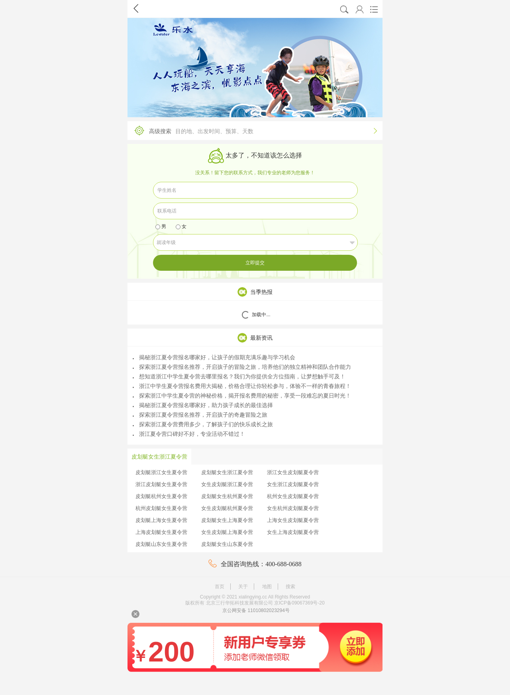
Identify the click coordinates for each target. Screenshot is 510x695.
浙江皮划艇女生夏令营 (161, 484)
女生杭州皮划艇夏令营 (293, 508)
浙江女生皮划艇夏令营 (293, 472)
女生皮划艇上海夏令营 (227, 532)
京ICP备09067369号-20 (299, 603)
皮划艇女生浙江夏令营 (227, 472)
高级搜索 (253, 130)
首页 (219, 586)
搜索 (290, 586)
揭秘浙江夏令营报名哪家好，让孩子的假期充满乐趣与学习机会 (214, 357)
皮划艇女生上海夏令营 (227, 520)
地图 (267, 586)
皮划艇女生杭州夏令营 (227, 496)
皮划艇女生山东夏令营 (227, 544)
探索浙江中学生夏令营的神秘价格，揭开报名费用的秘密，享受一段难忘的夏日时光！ (242, 395)
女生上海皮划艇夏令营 (293, 532)
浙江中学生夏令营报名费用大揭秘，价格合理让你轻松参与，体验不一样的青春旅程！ (242, 386)
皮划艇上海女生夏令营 (161, 520)
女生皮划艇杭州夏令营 (227, 508)
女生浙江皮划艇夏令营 (293, 484)
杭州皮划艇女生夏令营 (161, 508)
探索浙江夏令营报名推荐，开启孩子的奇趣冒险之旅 (200, 414)
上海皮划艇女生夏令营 (161, 532)
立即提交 (255, 263)
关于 (243, 586)
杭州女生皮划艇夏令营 (293, 496)
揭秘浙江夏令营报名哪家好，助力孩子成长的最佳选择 (203, 405)
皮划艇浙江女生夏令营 (161, 472)
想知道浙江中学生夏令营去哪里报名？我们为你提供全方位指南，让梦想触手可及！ (239, 376)
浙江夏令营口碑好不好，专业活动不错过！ (189, 434)
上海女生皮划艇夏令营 (293, 520)
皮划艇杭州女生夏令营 (161, 496)
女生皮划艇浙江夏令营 (227, 484)
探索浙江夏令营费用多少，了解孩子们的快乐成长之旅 (203, 424)
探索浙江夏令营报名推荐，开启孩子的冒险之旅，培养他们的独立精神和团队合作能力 (242, 367)
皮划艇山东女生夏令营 (161, 544)
